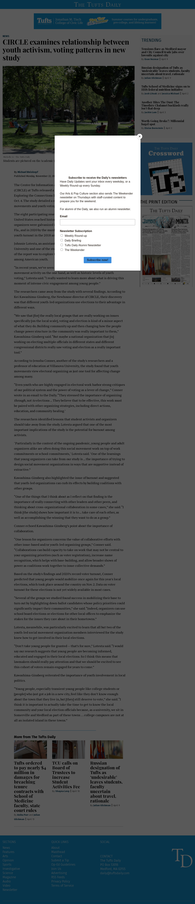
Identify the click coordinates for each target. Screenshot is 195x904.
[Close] (139, 136)
